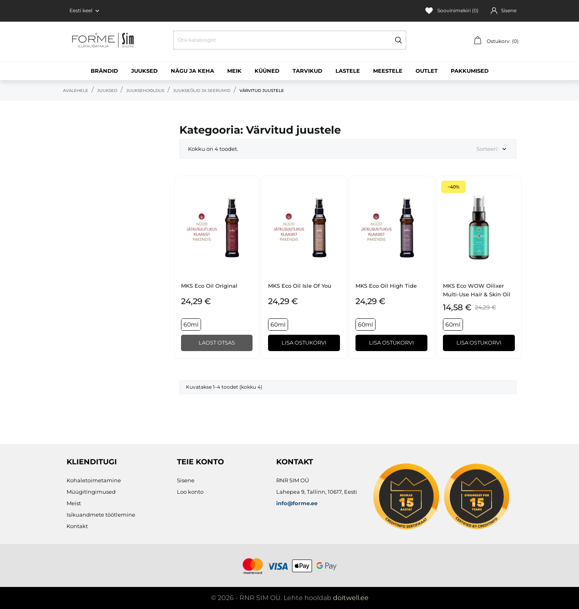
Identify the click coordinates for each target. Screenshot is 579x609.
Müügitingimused (91, 491)
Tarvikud (307, 70)
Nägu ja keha (192, 70)
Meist (74, 503)
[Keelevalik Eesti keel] (85, 11)
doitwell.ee (351, 598)
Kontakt (77, 526)
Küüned (267, 70)
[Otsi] (289, 40)
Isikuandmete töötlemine (101, 514)
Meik (234, 70)
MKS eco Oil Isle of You (299, 285)
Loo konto (190, 491)
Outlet (427, 70)
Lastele (347, 70)
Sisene (185, 480)
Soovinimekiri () (451, 11)
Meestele (387, 70)
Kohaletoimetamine (94, 480)
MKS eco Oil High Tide (386, 285)
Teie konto (200, 461)
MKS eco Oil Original (209, 285)
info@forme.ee (296, 503)
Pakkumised (470, 70)
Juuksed (144, 70)
